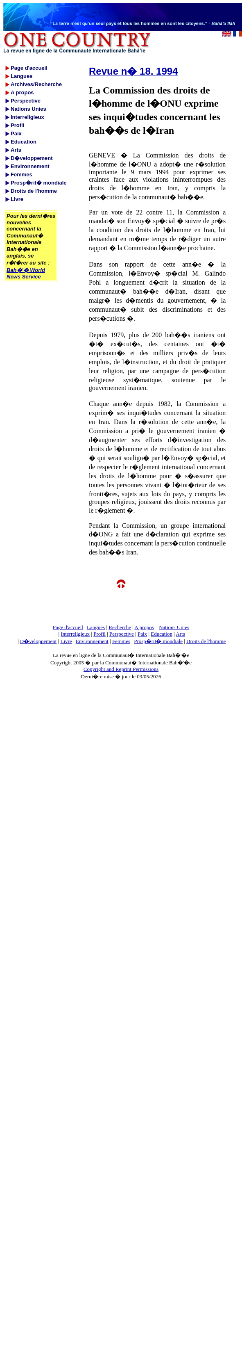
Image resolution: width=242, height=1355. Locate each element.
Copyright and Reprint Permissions (121, 669)
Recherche (120, 627)
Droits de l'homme (206, 641)
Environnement (92, 641)
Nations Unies (174, 627)
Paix (142, 634)
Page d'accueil (68, 627)
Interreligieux (75, 634)
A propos (144, 627)
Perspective (121, 634)
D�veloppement (38, 641)
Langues (96, 627)
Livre (66, 641)
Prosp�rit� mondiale (158, 641)
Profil (99, 634)
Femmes (121, 641)
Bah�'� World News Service (26, 273)
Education (161, 634)
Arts (180, 634)
